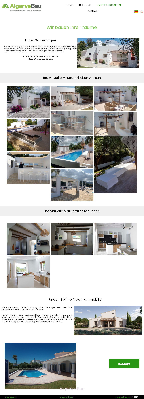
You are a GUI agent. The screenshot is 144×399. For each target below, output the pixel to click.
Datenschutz (66, 397)
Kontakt (93, 11)
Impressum (10, 397)
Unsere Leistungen (109, 5)
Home (69, 5)
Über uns (85, 5)
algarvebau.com (123, 397)
